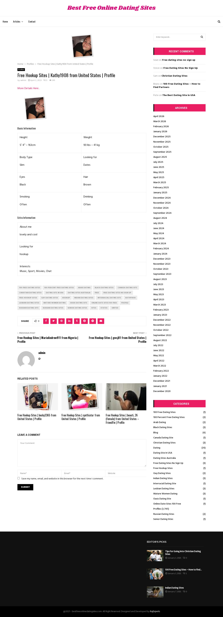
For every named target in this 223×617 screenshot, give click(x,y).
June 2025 (158, 167)
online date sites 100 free (104, 302)
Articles (16, 21)
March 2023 (159, 305)
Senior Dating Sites (163, 519)
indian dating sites (83, 297)
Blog (155, 433)
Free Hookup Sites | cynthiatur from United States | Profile (80, 417)
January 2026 (160, 132)
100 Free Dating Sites (164, 412)
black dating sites (104, 287)
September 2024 (162, 213)
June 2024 (158, 228)
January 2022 (160, 376)
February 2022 (161, 371)
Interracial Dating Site (164, 484)
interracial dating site (109, 297)
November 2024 (162, 203)
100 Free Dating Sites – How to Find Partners (176, 85)
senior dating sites (77, 307)
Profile (124, 302)
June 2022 (158, 351)
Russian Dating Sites (163, 514)
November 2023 (161, 264)
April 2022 (158, 361)
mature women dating (55, 302)
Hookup (66, 297)
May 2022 (158, 356)
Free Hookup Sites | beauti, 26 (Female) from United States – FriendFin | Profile (122, 419)
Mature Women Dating (165, 494)
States (104, 307)
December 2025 (162, 137)
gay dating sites (49, 297)
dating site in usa (54, 292)
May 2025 (158, 172)
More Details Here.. (28, 88)
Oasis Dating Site (162, 499)
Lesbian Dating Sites (163, 489)
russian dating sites (53, 307)
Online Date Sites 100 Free (167, 504)
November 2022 (162, 325)
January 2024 (160, 254)
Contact (32, 21)
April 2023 (158, 300)
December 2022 (162, 320)
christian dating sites (30, 292)
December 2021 (161, 381)
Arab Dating (159, 422)
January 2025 (160, 193)
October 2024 (161, 208)
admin (23, 80)
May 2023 (158, 295)
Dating (156, 448)
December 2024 (162, 198)
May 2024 (158, 233)
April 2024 (158, 239)
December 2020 (162, 391)
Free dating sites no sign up (178, 60)
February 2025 (161, 188)
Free (97, 292)
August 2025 (160, 157)
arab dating (84, 287)
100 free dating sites (29, 287)
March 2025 (159, 183)
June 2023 (158, 289)
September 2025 (162, 152)
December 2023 (161, 259)
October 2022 (160, 330)
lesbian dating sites (29, 302)
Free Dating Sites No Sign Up (180, 68)
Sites (93, 307)
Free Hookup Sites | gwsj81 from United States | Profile (117, 339)
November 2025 (162, 142)
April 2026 (158, 116)
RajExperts (155, 611)
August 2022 (160, 340)
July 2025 (158, 162)
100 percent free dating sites (59, 287)
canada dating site (127, 287)
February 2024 (161, 249)
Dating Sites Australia (164, 458)
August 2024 (160, 218)
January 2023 (160, 315)
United (115, 307)
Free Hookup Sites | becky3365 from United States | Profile (36, 417)
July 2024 (158, 223)
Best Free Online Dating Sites (111, 8)
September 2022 (162, 335)
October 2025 (160, 147)
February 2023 (161, 310)
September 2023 (162, 274)
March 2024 (159, 244)
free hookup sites (28, 297)
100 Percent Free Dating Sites (169, 417)
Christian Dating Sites (174, 76)
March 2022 (159, 366)
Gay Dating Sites (162, 473)
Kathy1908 (130, 297)
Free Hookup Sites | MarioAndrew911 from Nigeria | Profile (47, 339)
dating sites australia (79, 292)
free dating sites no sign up (117, 292)
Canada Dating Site (163, 438)
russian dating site (29, 307)
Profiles (21, 69)
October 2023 (160, 269)
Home (5, 21)
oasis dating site (78, 302)
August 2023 (160, 279)
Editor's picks (156, 542)
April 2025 (158, 177)
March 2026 (159, 121)
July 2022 (158, 345)
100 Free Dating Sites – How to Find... (183, 569)
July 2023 (158, 284)
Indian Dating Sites (163, 478)
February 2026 (161, 127)
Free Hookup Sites (163, 468)
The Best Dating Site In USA (178, 95)
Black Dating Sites (162, 427)
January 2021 (160, 386)
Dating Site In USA (162, 453)
